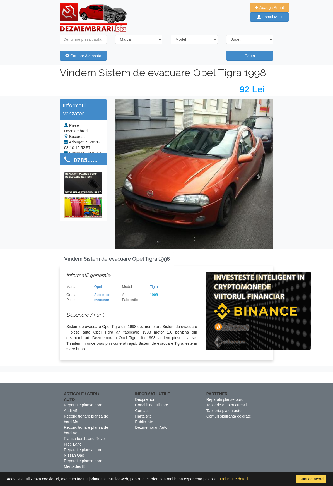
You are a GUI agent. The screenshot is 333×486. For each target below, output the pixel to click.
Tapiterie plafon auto (224, 410)
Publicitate (144, 422)
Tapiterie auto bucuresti (226, 405)
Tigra (154, 286)
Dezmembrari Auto (151, 427)
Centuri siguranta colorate (228, 416)
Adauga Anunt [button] (269, 7)
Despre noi (144, 399)
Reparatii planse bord (224, 399)
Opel (98, 286)
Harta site (143, 416)
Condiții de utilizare (151, 405)
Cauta (250, 56)
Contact (141, 410)
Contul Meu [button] (269, 17)
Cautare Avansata (83, 56)
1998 (154, 295)
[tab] (117, 259)
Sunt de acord (311, 479)
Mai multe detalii (234, 479)
